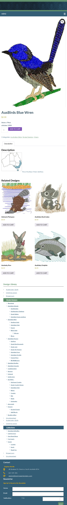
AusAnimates (14, 309)
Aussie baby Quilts (12, 290)
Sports (12, 447)
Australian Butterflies (13, 431)
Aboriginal (11, 303)
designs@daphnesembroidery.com (20, 476)
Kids (12, 396)
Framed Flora (14, 358)
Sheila (12, 399)
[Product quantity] (4, 130)
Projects (10, 407)
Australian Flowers (13, 339)
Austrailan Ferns (15, 352)
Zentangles (14, 401)
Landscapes (11, 377)
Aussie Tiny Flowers (16, 349)
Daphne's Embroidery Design (33, 6)
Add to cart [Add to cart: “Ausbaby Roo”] (8, 273)
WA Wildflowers (15, 360)
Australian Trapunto (13, 366)
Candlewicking (12, 369)
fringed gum (10, 296)
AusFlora (13, 341)
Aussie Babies (15, 314)
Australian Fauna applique (18, 317)
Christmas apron (11, 293)
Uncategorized (11, 418)
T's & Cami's (11, 439)
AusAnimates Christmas (17, 311)
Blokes (13, 390)
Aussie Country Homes (17, 385)
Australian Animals (13, 306)
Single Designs (28, 137)
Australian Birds (16, 137)
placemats (11, 404)
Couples (13, 393)
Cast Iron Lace (12, 434)
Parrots (13, 328)
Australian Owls (15, 325)
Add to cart (15, 129)
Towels (10, 442)
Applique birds (15, 322)
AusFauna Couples (16, 382)
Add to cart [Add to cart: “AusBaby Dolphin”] (41, 273)
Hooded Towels (15, 409)
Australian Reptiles (13, 363)
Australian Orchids (16, 355)
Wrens (36, 137)
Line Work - (11, 379)
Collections (10, 428)
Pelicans (16, 333)
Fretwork (10, 374)
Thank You (14, 450)
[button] (33, 14)
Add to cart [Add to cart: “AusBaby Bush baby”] (41, 225)
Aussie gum (14, 347)
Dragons (10, 371)
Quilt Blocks (14, 412)
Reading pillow (12, 415)
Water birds (14, 330)
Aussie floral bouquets (17, 344)
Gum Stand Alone (13, 436)
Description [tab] (8, 144)
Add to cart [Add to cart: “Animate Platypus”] (8, 225)
